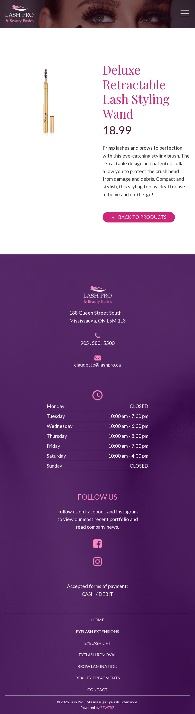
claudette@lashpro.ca (97, 365)
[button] (139, 217)
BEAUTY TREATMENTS (97, 677)
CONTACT (97, 689)
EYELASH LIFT (97, 643)
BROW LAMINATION (97, 666)
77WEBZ (107, 707)
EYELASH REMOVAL (97, 654)
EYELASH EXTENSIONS (97, 631)
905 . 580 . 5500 (97, 343)
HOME (97, 619)
